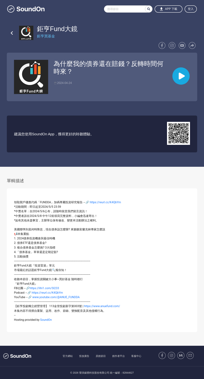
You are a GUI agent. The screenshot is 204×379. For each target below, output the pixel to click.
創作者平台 (118, 356)
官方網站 (68, 356)
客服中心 (136, 356)
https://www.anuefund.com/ (102, 306)
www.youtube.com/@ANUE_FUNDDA (56, 297)
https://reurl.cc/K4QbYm (105, 202)
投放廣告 (84, 356)
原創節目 (101, 356)
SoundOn (46, 319)
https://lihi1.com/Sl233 (44, 288)
